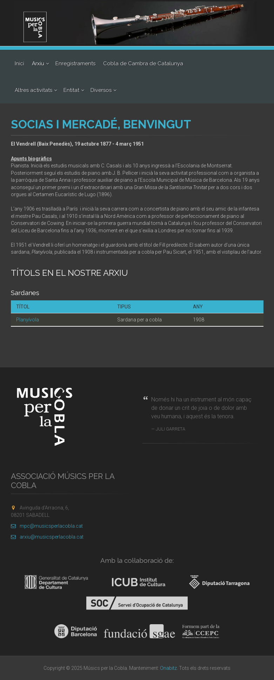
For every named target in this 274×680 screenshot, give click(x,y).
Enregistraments (75, 63)
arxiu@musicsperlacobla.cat (47, 537)
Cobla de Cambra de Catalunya (143, 63)
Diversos (101, 90)
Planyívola (27, 319)
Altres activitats (33, 90)
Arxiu (38, 63)
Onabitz (168, 668)
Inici (19, 63)
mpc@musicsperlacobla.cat (47, 526)
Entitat (71, 90)
